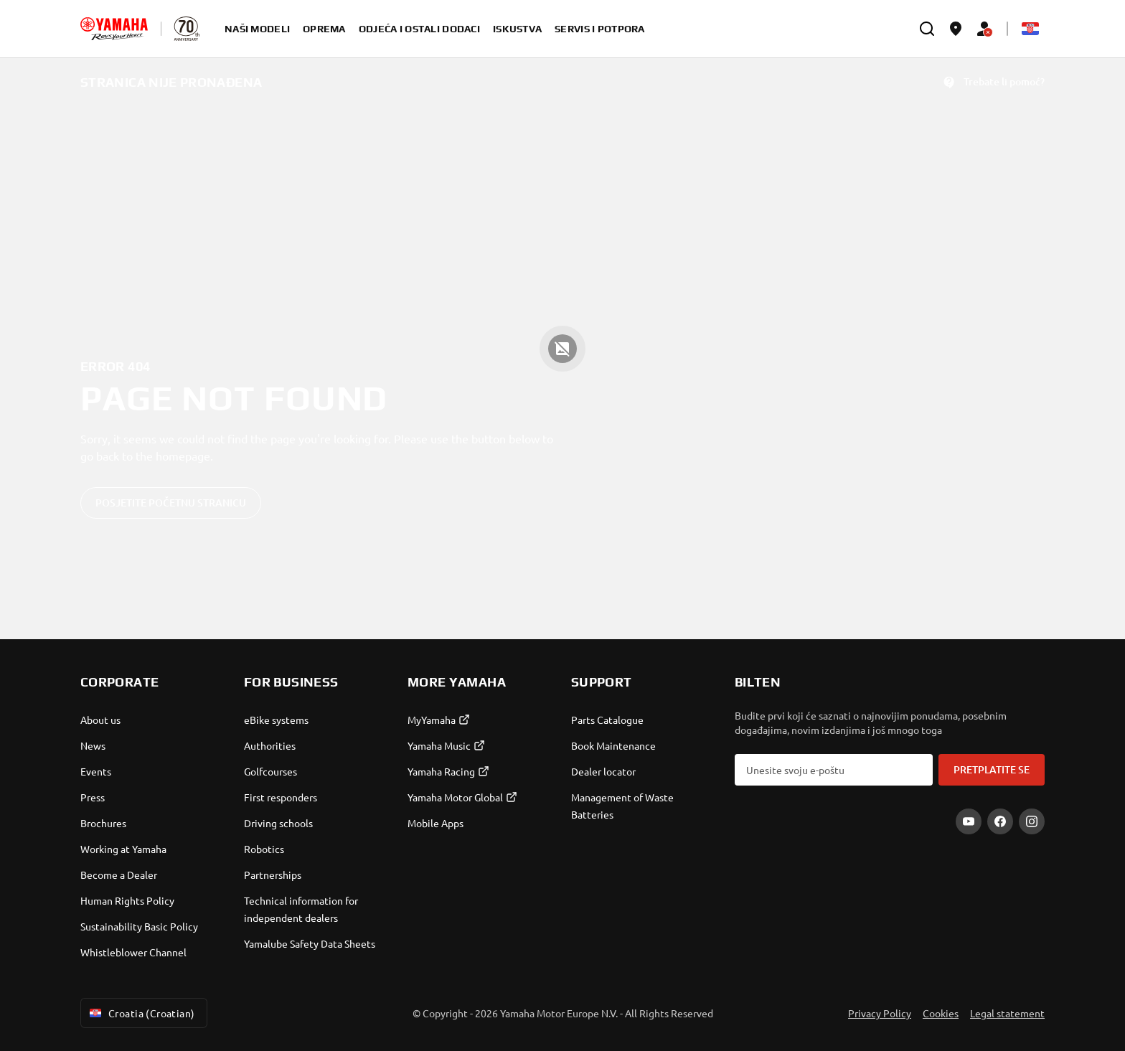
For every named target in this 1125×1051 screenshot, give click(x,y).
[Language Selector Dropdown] (1030, 28)
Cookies (941, 1013)
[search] (927, 28)
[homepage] (114, 29)
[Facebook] (1000, 821)
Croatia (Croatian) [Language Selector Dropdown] (141, 1013)
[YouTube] (969, 821)
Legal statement (1007, 1013)
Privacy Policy (879, 1013)
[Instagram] (1032, 821)
